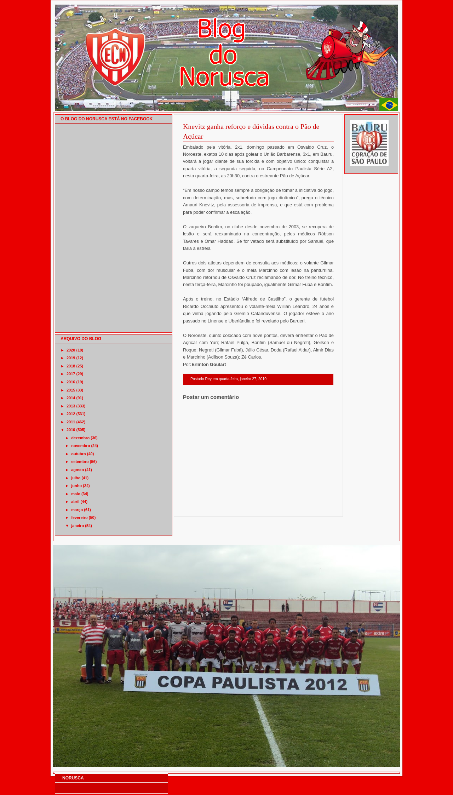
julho (75, 478)
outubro (78, 454)
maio (75, 494)
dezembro (80, 438)
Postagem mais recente (202, 507)
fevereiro (79, 517)
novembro (80, 446)
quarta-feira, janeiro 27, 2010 (242, 379)
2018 (71, 366)
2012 (71, 414)
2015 (71, 390)
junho (76, 486)
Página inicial (259, 507)
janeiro (77, 526)
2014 (71, 398)
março (77, 510)
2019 (71, 358)
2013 (71, 406)
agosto (77, 470)
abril (75, 501)
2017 (71, 374)
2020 (71, 350)
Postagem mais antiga (315, 507)
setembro (80, 461)
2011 (71, 422)
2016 (71, 382)
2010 (71, 430)
